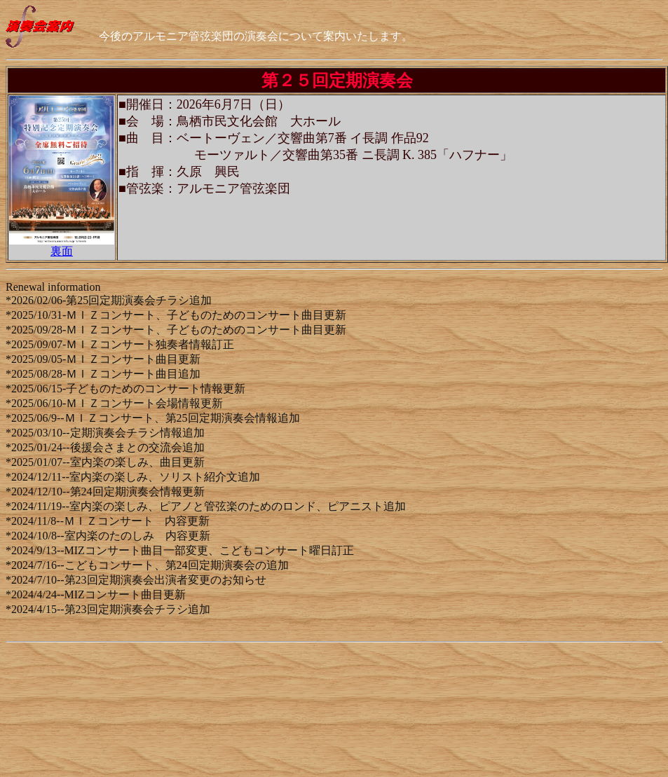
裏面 (61, 251)
